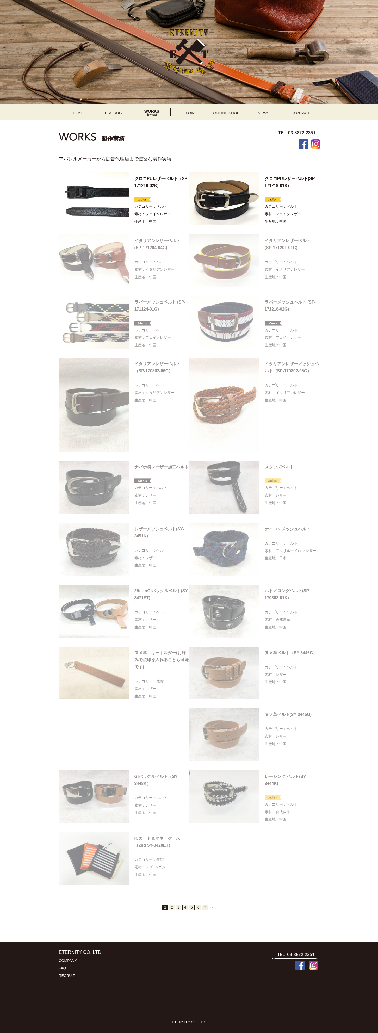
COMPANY (68, 960)
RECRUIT (67, 976)
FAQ (62, 968)
